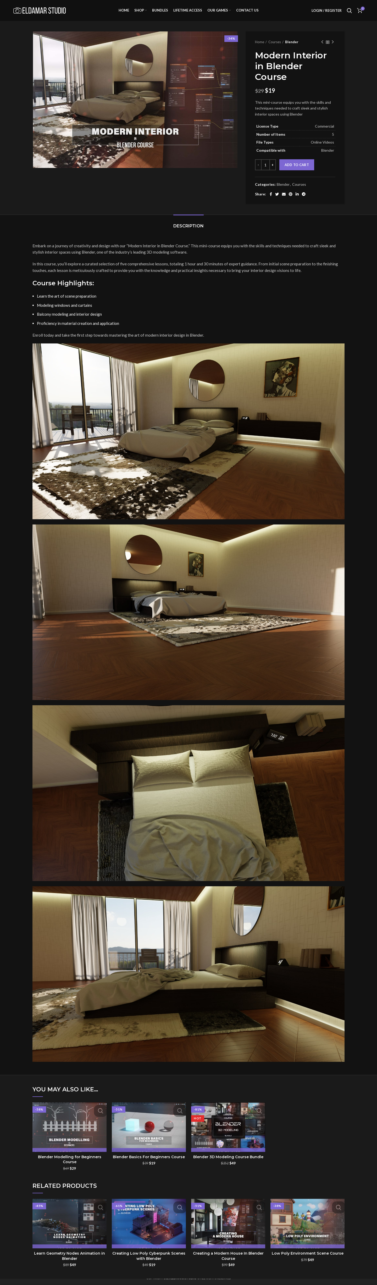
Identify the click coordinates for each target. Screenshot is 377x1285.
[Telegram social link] (303, 200)
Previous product (322, 48)
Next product (332, 48)
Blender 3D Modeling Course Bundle (228, 1163)
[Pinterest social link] (290, 200)
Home (259, 48)
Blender (291, 48)
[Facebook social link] (271, 200)
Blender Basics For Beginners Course (149, 1163)
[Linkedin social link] (297, 200)
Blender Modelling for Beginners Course (69, 1166)
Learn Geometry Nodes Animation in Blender (69, 1262)
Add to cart (297, 171)
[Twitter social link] (277, 200)
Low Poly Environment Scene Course (307, 1259)
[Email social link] (283, 200)
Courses (274, 48)
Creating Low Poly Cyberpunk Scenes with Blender (148, 1262)
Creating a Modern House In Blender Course (228, 1262)
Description (188, 232)
